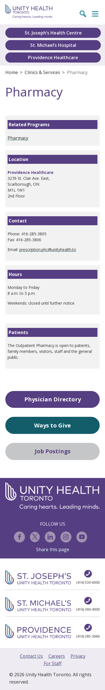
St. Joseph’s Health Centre (53, 33)
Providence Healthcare (53, 57)
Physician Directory (52, 399)
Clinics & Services (42, 72)
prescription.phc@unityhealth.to (47, 249)
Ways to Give (52, 425)
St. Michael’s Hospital (53, 45)
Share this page (52, 549)
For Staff (53, 663)
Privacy (78, 656)
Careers (56, 656)
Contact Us (31, 656)
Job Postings (53, 451)
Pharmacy (77, 72)
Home (11, 72)
